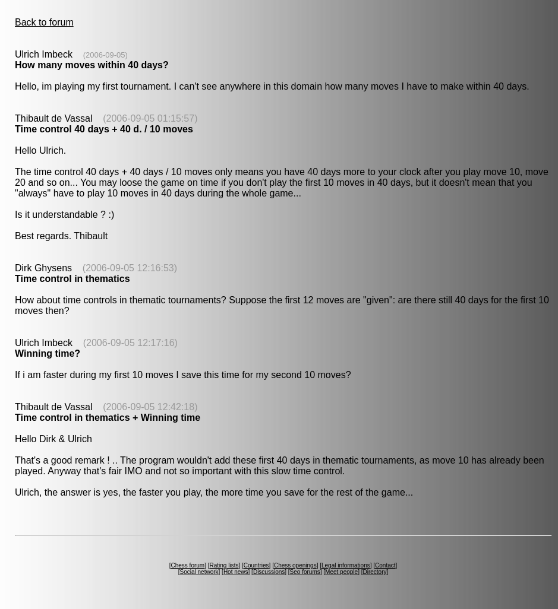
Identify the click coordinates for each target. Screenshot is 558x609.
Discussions (269, 572)
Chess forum (187, 565)
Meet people (341, 572)
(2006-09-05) (105, 54)
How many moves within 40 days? (92, 65)
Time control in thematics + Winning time (107, 418)
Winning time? (47, 353)
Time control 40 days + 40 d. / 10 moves (104, 129)
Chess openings (295, 565)
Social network (199, 572)
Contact (385, 565)
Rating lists (224, 565)
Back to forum (44, 22)
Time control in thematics (72, 279)
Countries (256, 565)
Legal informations (345, 565)
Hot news (235, 572)
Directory (374, 572)
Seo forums (305, 572)
